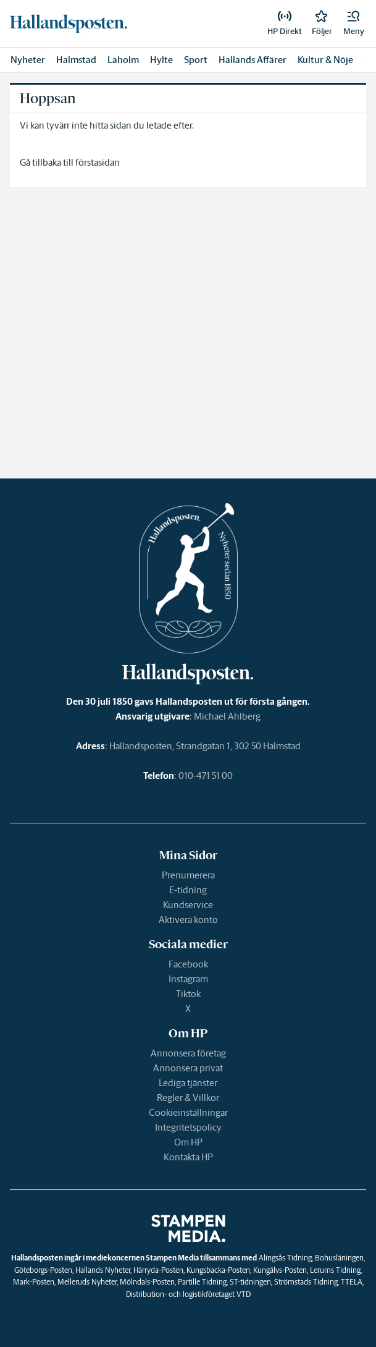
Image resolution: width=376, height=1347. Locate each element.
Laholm (123, 60)
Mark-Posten (33, 1281)
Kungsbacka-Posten (218, 1270)
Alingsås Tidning (285, 1257)
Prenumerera (188, 875)
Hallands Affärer (252, 60)
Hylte (161, 60)
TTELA (351, 1281)
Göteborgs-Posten (43, 1270)
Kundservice (188, 905)
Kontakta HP (188, 1157)
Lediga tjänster (188, 1083)
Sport (195, 60)
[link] (68, 23)
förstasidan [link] (97, 162)
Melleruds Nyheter (87, 1281)
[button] (353, 23)
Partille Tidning (202, 1281)
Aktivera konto (188, 919)
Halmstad (76, 60)
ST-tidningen (250, 1281)
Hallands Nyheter (102, 1270)
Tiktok (188, 994)
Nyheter (27, 60)
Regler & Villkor (188, 1097)
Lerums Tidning (335, 1270)
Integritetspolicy (188, 1127)
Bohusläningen (339, 1257)
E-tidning (188, 890)
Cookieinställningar (188, 1112)
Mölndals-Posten (147, 1281)
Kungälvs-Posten (280, 1270)
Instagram (188, 979)
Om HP (188, 1142)
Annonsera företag (188, 1053)
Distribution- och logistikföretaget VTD (188, 1294)
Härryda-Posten (158, 1270)
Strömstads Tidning (306, 1281)
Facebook (188, 964)
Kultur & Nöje (325, 60)
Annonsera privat (188, 1068)
